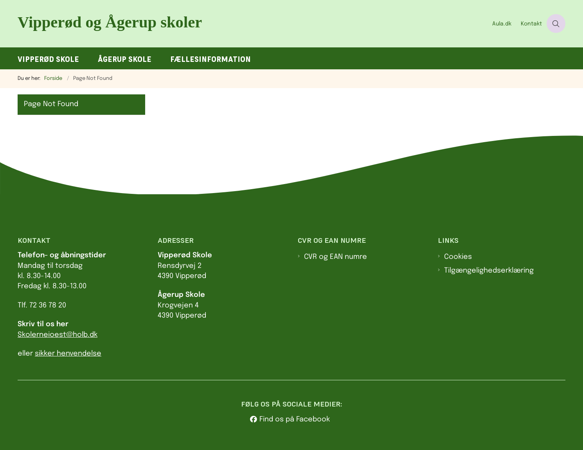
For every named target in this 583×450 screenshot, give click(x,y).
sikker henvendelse (68, 353)
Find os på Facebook (294, 419)
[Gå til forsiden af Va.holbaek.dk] (253, 24)
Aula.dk (501, 24)
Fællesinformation (210, 59)
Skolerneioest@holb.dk (57, 334)
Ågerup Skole (124, 59)
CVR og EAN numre (335, 256)
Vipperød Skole (48, 59)
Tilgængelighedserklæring (489, 270)
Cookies (458, 256)
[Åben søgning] (556, 23)
